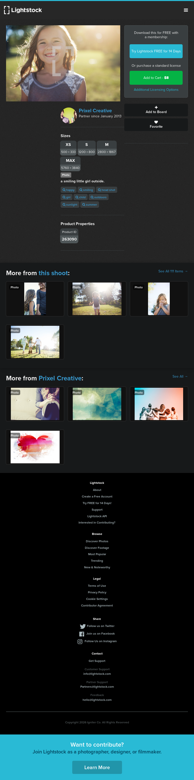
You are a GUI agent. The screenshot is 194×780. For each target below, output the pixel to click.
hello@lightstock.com (97, 700)
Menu (186, 10)
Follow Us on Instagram (101, 641)
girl (66, 197)
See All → (180, 376)
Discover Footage (97, 548)
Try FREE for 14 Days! (97, 503)
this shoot (53, 273)
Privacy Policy (97, 592)
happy (69, 190)
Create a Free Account (97, 496)
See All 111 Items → (173, 271)
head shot (106, 190)
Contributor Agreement (97, 605)
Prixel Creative (95, 110)
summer (89, 204)
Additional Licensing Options (156, 89)
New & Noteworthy (97, 567)
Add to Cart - (156, 77)
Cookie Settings (97, 599)
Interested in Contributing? (97, 522)
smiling (86, 190)
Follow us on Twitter (100, 626)
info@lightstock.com (97, 673)
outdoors (99, 197)
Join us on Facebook (100, 633)
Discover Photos (97, 541)
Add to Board (156, 110)
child (81, 197)
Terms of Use (97, 585)
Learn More (97, 767)
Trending (97, 560)
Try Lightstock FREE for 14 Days (156, 51)
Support (97, 509)
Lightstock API (97, 516)
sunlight (70, 204)
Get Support (97, 661)
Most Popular (97, 554)
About (97, 490)
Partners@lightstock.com (97, 686)
